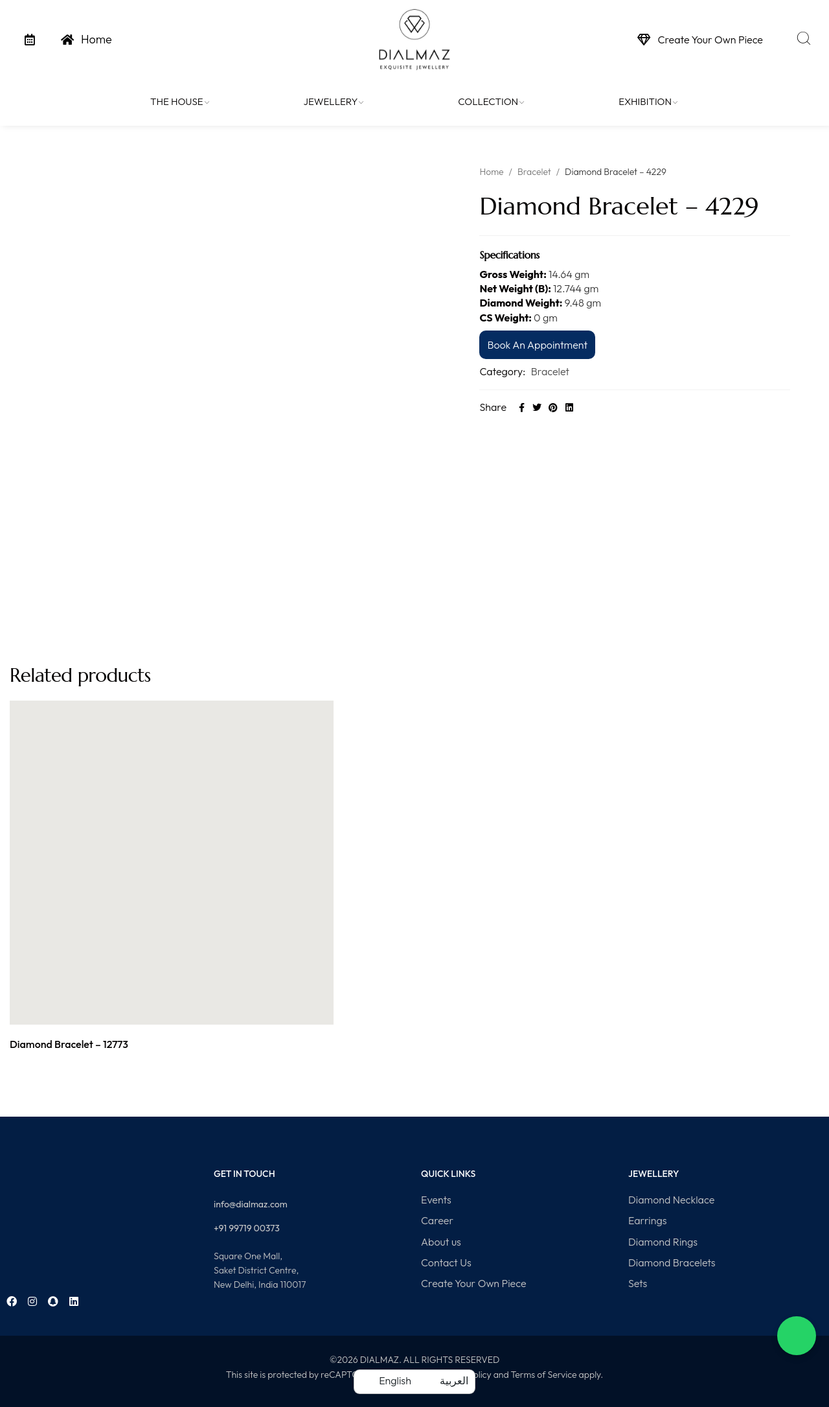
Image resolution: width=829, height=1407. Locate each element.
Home (491, 172)
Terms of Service (543, 1374)
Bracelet (534, 172)
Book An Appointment (537, 344)
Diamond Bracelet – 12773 (69, 1044)
